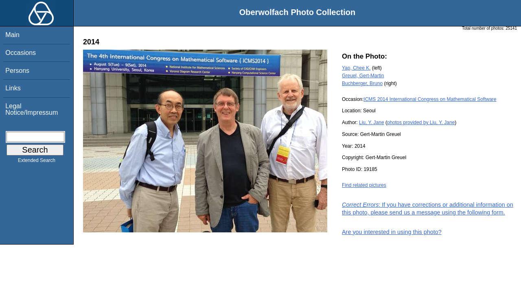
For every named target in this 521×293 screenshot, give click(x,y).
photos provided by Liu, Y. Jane (421, 122)
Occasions (20, 52)
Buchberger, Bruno (362, 83)
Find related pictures (364, 185)
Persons (17, 70)
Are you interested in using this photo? (392, 232)
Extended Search (36, 162)
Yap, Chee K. (356, 68)
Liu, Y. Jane (371, 122)
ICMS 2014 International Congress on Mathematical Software (429, 99)
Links (12, 88)
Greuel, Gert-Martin (363, 76)
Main (12, 34)
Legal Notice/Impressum (31, 109)
